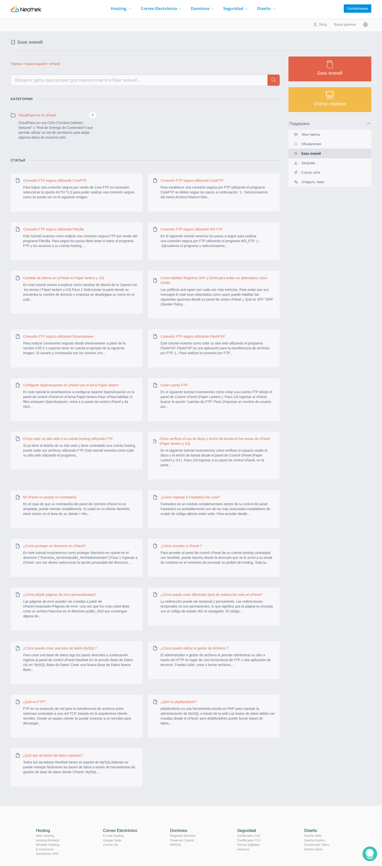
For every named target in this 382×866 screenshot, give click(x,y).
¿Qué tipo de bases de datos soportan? (53, 755)
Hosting (121, 8)
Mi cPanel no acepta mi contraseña (49, 497)
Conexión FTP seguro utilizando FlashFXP (193, 336)
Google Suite (112, 840)
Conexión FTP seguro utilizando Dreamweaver (58, 336)
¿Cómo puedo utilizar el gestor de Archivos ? (195, 648)
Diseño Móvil (313, 849)
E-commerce (45, 849)
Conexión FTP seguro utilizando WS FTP (192, 229)
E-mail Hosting (113, 835)
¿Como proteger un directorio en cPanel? (54, 546)
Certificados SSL (249, 835)
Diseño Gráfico (314, 840)
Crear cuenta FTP (174, 385)
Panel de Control (182, 840)
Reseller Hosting (47, 845)
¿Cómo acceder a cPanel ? (181, 546)
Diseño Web (313, 835)
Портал (16, 64)
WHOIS (175, 845)
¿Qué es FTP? (34, 702)
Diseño (266, 8)
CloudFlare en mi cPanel (37, 115)
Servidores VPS (47, 854)
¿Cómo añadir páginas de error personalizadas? (59, 595)
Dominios (202, 8)
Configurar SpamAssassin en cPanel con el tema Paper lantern (71, 385)
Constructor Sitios (316, 845)
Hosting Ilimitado (47, 840)
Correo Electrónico (120, 830)
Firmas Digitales (248, 845)
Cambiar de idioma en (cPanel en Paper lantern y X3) (63, 278)
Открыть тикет (308, 182)
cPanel (55, 64)
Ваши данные (345, 24)
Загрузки (303, 163)
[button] (365, 24)
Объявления (306, 144)
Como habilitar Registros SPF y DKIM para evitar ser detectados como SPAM (214, 280)
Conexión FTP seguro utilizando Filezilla (53, 229)
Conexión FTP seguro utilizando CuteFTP (192, 180)
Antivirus (243, 849)
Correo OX (110, 845)
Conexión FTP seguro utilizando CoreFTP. (55, 180)
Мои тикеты (306, 134)
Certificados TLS (248, 840)
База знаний (36, 64)
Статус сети (306, 172)
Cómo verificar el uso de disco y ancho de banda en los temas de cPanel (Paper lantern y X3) (215, 441)
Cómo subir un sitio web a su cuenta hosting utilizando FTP (68, 439)
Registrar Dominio (182, 835)
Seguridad (235, 8)
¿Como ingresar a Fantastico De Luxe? (190, 497)
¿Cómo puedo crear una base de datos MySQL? (60, 648)
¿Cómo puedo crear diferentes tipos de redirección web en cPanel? (212, 595)
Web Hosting (45, 835)
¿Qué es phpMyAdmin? (178, 702)
